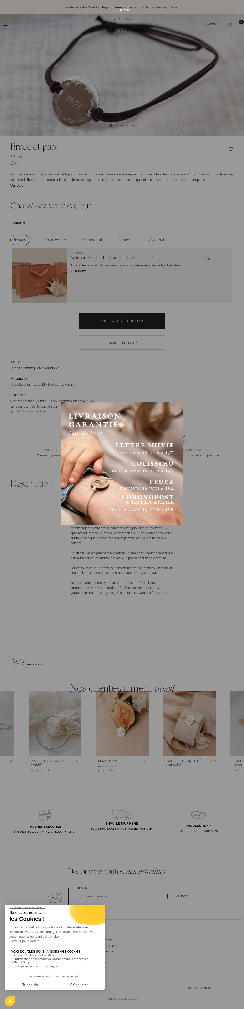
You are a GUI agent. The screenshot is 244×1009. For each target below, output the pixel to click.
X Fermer (122, 10)
